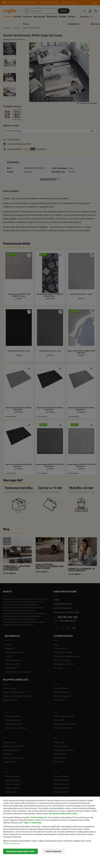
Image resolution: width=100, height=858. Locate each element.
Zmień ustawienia (53, 851)
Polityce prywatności (11, 843)
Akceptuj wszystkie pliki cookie (20, 851)
